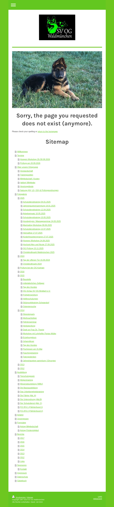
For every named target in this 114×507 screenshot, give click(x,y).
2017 (22, 438)
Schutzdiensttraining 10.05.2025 (36, 217)
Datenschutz (22, 477)
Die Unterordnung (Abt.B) (31, 399)
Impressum (22, 473)
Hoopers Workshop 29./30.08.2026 (35, 159)
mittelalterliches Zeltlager (33, 283)
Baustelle (27, 279)
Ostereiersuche (29, 306)
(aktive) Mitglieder (27, 182)
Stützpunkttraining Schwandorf (36, 302)
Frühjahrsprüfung (30, 295)
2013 (22, 364)
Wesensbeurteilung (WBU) (31, 384)
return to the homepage (48, 131)
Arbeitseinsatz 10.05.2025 (34, 213)
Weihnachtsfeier (30, 318)
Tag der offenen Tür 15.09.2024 (36, 260)
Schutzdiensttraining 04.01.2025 (36, 202)
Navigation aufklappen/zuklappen (57, 5)
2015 (22, 275)
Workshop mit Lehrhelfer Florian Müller (39, 333)
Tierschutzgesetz (27, 376)
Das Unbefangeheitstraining (32, 391)
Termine (20, 155)
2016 (22, 271)
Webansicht (97, 499)
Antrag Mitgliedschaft (29, 426)
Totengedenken (29, 357)
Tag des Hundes (30, 287)
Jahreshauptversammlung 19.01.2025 (39, 206)
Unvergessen (23, 419)
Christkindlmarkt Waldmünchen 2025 (38, 252)
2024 (22, 256)
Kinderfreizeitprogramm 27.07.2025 (38, 237)
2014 (22, 310)
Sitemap (30, 497)
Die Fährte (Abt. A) (28, 395)
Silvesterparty (29, 314)
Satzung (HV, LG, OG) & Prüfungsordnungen (39, 190)
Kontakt (23, 469)
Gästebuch (22, 481)
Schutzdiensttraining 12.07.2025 (36, 229)
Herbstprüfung (29, 326)
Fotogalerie (22, 194)
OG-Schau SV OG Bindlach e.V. (36, 291)
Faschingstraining (30, 353)
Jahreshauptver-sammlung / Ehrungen (39, 361)
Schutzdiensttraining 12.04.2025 (36, 210)
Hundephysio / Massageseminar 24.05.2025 (42, 221)
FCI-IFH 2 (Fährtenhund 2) (31, 411)
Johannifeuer (28, 341)
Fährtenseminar (30, 322)
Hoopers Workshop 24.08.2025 (36, 240)
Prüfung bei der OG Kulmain (32, 268)
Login (100, 496)
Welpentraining (26, 380)
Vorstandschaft (26, 171)
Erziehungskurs (29, 337)
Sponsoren (22, 465)
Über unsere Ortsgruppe (27, 167)
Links (22, 461)
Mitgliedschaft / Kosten (30, 179)
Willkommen (22, 151)
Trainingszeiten (26, 175)
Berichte (20, 434)
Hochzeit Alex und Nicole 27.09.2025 (39, 244)
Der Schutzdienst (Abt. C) (31, 403)
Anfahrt (20, 415)
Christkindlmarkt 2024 (32, 264)
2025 (22, 198)
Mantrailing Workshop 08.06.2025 (37, 225)
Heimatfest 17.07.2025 (32, 233)
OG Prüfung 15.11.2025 (33, 248)
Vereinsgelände (26, 186)
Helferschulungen (30, 299)
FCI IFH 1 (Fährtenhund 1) (31, 407)
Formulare (21, 422)
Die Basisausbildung (29, 388)
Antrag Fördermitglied (29, 430)
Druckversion (19, 497)
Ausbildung (22, 372)
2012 (22, 368)
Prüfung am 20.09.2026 (30, 163)
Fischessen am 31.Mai (32, 349)
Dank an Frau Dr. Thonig (33, 330)
